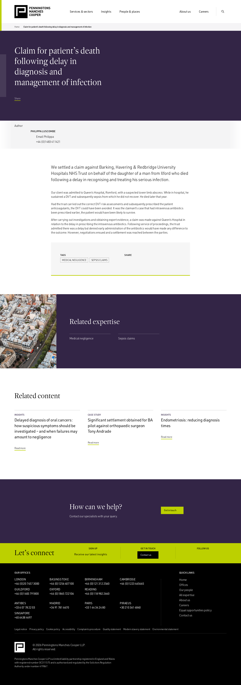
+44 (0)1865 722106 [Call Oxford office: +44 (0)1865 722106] (61, 593)
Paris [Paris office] (88, 603)
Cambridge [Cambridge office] (128, 579)
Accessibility (68, 629)
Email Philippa (45, 136)
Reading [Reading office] (91, 589)
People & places (131, 11)
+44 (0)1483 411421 (48, 142)
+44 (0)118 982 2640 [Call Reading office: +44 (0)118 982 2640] (97, 593)
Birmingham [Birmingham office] (94, 579)
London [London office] (20, 579)
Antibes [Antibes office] (20, 603)
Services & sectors (83, 11)
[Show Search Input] (223, 11)
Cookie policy (53, 629)
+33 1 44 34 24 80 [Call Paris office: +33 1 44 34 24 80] (95, 607)
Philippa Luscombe (43, 131)
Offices (183, 585)
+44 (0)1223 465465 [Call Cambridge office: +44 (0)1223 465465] (132, 583)
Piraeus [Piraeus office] (125, 603)
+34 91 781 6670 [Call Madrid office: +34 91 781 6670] (59, 607)
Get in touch (172, 510)
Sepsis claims (99, 260)
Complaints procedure (89, 629)
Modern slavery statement (136, 629)
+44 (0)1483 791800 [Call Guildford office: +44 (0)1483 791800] (26, 593)
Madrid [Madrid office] (54, 603)
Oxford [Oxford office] (54, 589)
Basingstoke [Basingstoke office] (59, 579)
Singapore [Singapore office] (22, 613)
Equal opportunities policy (195, 610)
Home (17, 27)
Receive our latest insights (93, 554)
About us (187, 11)
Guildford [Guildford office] (22, 589)
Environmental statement (165, 629)
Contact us (148, 555)
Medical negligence (74, 260)
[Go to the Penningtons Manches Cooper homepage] (32, 11)
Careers (205, 11)
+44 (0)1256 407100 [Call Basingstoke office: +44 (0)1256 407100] (61, 583)
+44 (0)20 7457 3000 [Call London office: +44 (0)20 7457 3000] (26, 583)
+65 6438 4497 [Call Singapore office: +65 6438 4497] (23, 617)
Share (19, 103)
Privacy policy (36, 629)
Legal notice (20, 629)
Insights (108, 11)
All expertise (186, 595)
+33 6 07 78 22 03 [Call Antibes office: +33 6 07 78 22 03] (24, 607)
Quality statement (112, 629)
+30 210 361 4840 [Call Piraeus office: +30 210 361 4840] (130, 607)
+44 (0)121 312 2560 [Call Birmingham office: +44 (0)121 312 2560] (97, 583)
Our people (186, 590)
